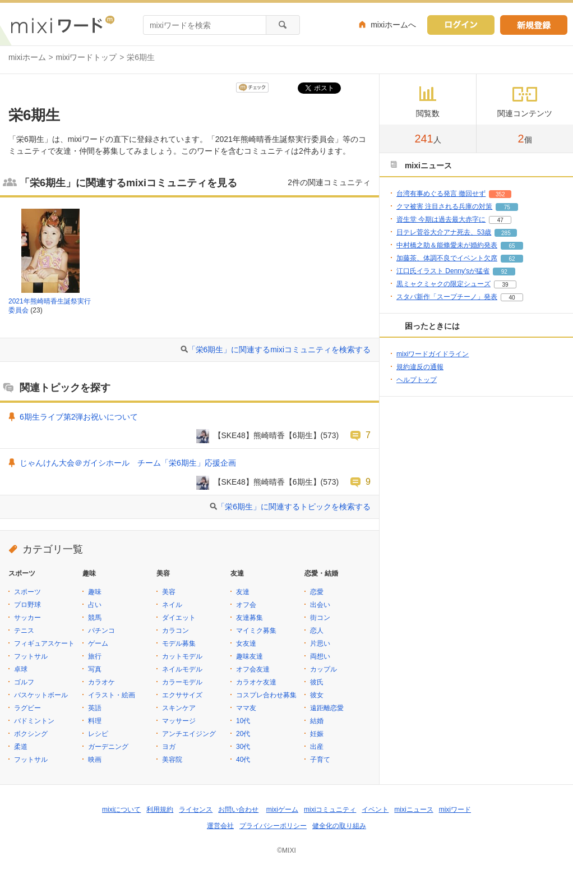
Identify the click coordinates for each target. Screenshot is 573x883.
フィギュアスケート (44, 643)
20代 (243, 734)
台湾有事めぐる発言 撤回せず (441, 193)
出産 (317, 747)
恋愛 (317, 592)
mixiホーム (27, 57)
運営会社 (220, 826)
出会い (320, 605)
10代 (243, 721)
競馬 (94, 618)
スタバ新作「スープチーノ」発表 (446, 297)
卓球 (20, 669)
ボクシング (31, 734)
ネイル (172, 605)
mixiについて (121, 809)
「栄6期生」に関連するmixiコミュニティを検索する (279, 349)
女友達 (246, 643)
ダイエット (179, 618)
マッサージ (179, 721)
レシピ (98, 734)
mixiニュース (413, 809)
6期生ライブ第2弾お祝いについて (79, 416)
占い (94, 605)
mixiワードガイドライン (432, 354)
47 (500, 220)
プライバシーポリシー (273, 826)
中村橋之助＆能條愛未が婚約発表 (446, 245)
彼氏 (317, 682)
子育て (320, 760)
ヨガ (168, 747)
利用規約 (159, 809)
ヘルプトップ (416, 380)
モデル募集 (179, 643)
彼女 (317, 695)
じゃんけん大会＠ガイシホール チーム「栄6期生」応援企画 (128, 462)
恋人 (317, 630)
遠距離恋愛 (327, 708)
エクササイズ (182, 695)
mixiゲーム (282, 809)
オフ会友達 (253, 669)
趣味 (94, 592)
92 (504, 272)
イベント (375, 809)
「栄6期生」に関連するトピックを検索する (294, 506)
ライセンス (195, 809)
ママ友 (246, 708)
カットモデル (182, 656)
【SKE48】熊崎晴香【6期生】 (267, 435)
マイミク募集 (256, 630)
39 (505, 285)
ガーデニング (108, 747)
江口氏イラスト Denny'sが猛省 (442, 271)
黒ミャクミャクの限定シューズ (443, 284)
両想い (320, 656)
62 (512, 259)
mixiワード (455, 809)
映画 (94, 760)
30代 (243, 747)
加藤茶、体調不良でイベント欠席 (446, 258)
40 (512, 298)
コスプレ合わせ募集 (266, 695)
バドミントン (34, 721)
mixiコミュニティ (330, 809)
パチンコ (101, 630)
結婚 (317, 721)
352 (500, 194)
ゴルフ (24, 682)
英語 (94, 708)
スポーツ (27, 592)
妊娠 (317, 734)
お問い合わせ (238, 809)
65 (512, 246)
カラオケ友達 (256, 682)
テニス (24, 630)
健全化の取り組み (339, 826)
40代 (243, 760)
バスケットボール (41, 695)
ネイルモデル (182, 669)
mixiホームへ (393, 24)
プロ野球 (27, 605)
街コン (320, 618)
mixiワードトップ (86, 57)
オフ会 (246, 605)
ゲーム (98, 643)
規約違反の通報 (419, 367)
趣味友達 (249, 656)
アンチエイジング (189, 734)
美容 (168, 592)
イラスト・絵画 (111, 695)
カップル (323, 669)
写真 (94, 669)
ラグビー (27, 708)
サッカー (27, 618)
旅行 (94, 656)
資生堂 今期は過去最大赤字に (441, 219)
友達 (242, 592)
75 (507, 207)
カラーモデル (182, 682)
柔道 (20, 747)
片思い (320, 643)
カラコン (175, 630)
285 (506, 233)
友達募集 (249, 618)
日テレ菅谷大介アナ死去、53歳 (443, 232)
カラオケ (101, 682)
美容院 (172, 760)
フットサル (31, 656)
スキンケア (179, 708)
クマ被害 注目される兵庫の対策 (444, 206)
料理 (94, 721)
